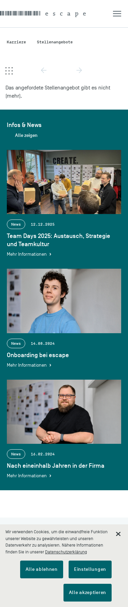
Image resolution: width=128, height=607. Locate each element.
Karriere (16, 42)
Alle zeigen (26, 135)
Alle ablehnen (42, 569)
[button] (120, 13)
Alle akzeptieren (87, 592)
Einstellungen (90, 569)
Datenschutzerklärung (66, 551)
